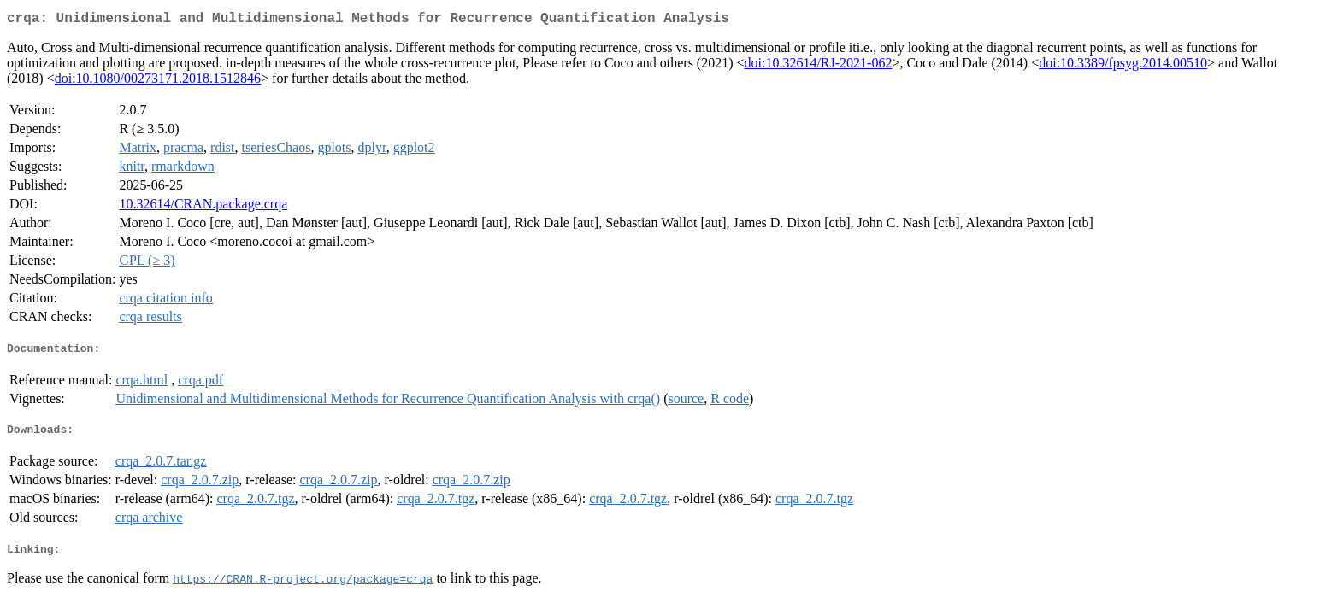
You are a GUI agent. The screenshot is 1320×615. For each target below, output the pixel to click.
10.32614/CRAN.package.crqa (203, 207)
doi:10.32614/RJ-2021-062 (819, 66)
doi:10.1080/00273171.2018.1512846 (158, 81)
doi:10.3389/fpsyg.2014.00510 (1123, 66)
